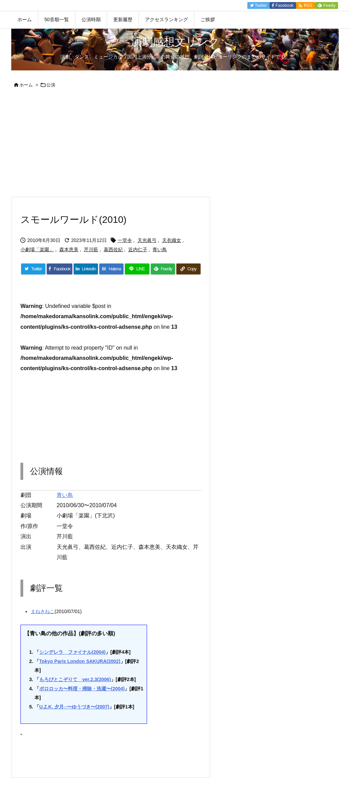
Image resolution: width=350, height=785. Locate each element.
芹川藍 (91, 249)
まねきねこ (43, 611)
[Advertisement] (175, 145)
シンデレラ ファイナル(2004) (72, 652)
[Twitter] (33, 268)
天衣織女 (171, 240)
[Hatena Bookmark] (111, 268)
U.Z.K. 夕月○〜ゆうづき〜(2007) (74, 706)
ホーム (26, 84)
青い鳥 (159, 249)
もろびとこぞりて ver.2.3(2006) (75, 679)
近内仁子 (137, 249)
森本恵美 (68, 249)
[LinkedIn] (86, 268)
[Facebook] (59, 268)
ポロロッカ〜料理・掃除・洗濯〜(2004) (82, 688)
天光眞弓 (147, 240)
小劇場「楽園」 (37, 249)
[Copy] (188, 268)
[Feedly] (163, 268)
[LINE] (137, 268)
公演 (50, 84)
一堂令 (125, 240)
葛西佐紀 (113, 249)
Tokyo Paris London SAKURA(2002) (79, 661)
